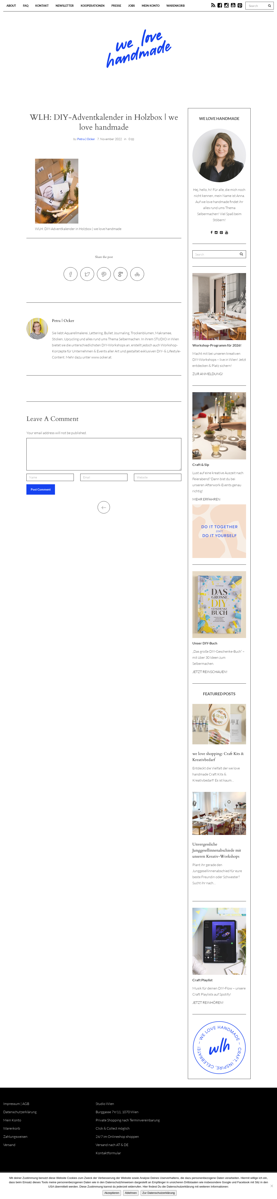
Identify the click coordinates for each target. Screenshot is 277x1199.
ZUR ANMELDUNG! (207, 374)
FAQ (25, 5)
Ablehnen (131, 1192)
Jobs (131, 5)
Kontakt (42, 5)
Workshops (130, 95)
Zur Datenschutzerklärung (158, 1192)
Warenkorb (175, 5)
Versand (9, 1145)
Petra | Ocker (86, 139)
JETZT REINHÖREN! (208, 1002)
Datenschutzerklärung (20, 1112)
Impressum (11, 1103)
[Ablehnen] (271, 1186)
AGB (25, 1103)
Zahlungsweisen (15, 1136)
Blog (94, 95)
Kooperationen (93, 5)
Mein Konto (150, 5)
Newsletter (65, 5)
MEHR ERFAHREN (206, 499)
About (11, 5)
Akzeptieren (111, 1192)
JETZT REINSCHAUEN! (209, 672)
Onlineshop (176, 95)
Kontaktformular (108, 1153)
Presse (116, 5)
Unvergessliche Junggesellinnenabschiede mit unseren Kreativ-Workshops (216, 850)
